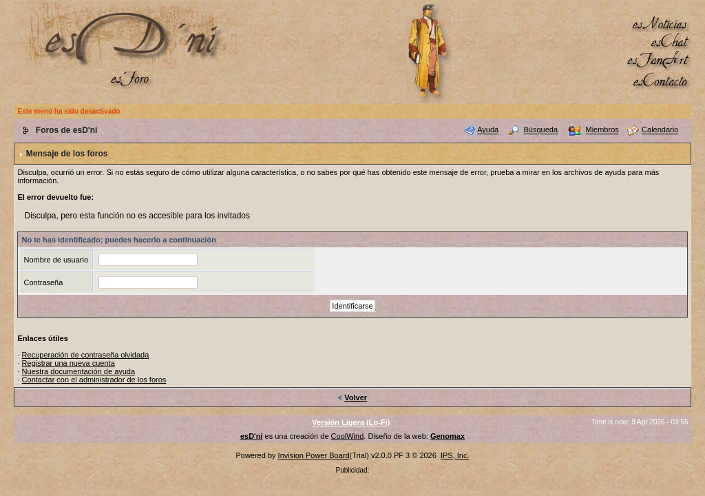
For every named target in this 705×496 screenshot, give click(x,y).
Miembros (601, 130)
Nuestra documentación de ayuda (79, 371)
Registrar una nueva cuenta (68, 363)
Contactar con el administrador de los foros (94, 379)
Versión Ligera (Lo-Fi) (351, 422)
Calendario (660, 130)
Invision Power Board (314, 455)
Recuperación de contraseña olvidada (85, 355)
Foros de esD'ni (67, 130)
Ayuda (487, 130)
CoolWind (347, 436)
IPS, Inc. (455, 455)
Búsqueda (541, 130)
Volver (355, 397)
